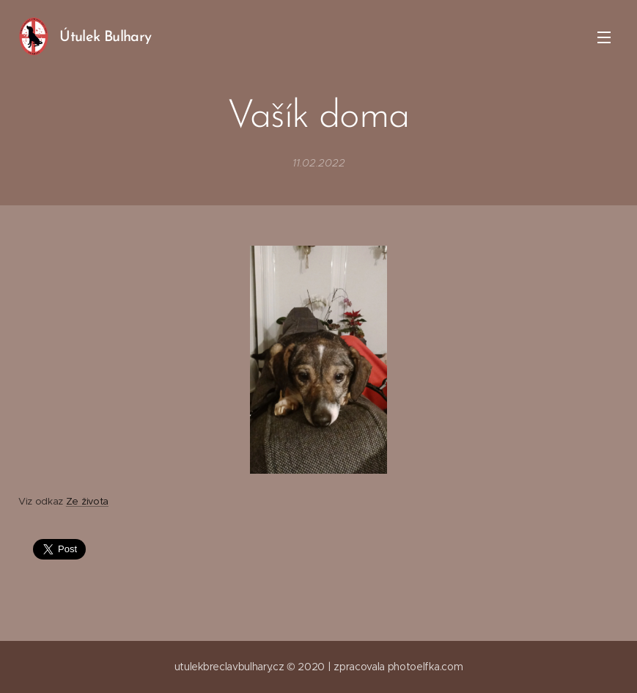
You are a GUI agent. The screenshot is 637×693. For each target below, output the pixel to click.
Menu (604, 37)
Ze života (87, 501)
